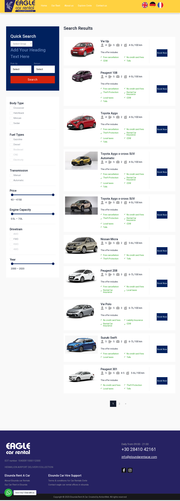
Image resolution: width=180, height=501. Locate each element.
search (32, 79)
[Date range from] (21, 69)
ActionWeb (104, 498)
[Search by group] (21, 44)
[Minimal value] (32, 195)
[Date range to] (44, 69)
